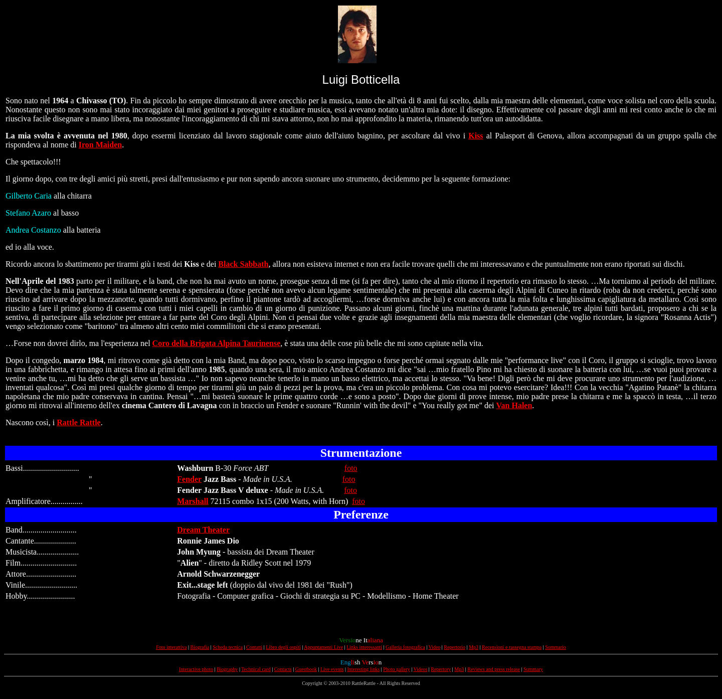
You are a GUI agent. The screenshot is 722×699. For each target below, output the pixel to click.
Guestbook (306, 669)
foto (350, 468)
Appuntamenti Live (323, 647)
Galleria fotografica (405, 647)
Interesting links (363, 669)
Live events (331, 669)
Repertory (441, 669)
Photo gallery (396, 669)
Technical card (255, 669)
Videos (421, 669)
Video (434, 647)
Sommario (555, 647)
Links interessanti (364, 647)
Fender (189, 479)
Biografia (200, 647)
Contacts (283, 669)
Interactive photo (196, 669)
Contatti (254, 647)
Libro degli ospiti (283, 647)
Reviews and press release (493, 669)
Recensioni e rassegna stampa (512, 647)
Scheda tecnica (228, 647)
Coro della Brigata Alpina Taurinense (216, 343)
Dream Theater (203, 530)
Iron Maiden (100, 144)
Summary (533, 669)
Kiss (475, 135)
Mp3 (473, 647)
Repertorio (454, 647)
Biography (227, 669)
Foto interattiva (171, 647)
